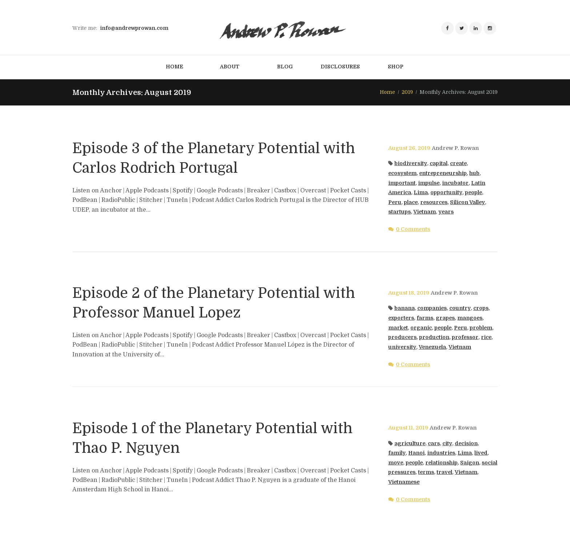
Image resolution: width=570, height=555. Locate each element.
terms (443, 472)
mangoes (471, 318)
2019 (407, 92)
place (411, 202)
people (474, 192)
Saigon (471, 463)
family (396, 453)
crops (481, 308)
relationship (442, 463)
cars (434, 443)
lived (481, 453)
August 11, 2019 (408, 428)
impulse (429, 183)
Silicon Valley (468, 202)
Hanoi (416, 453)
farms (425, 318)
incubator (455, 183)
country (460, 308)
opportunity (446, 192)
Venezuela (433, 347)
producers (402, 337)
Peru (395, 202)
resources (435, 202)
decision (466, 443)
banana (404, 308)
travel (462, 472)
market (398, 328)
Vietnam (424, 212)
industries (441, 453)
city (447, 443)
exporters (401, 318)
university (402, 347)
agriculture (410, 443)
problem (482, 328)
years (446, 212)
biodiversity (410, 164)
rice (487, 337)
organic (421, 328)
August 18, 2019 (408, 293)
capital (438, 164)
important (402, 183)
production (435, 337)
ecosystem (402, 173)
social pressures (410, 472)
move (396, 463)
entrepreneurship (444, 173)
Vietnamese (404, 482)
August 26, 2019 (409, 148)
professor (465, 337)
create (458, 164)
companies (432, 308)
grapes (446, 318)
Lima (421, 192)
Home (387, 92)
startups (399, 212)
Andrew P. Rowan (455, 148)
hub (476, 173)
